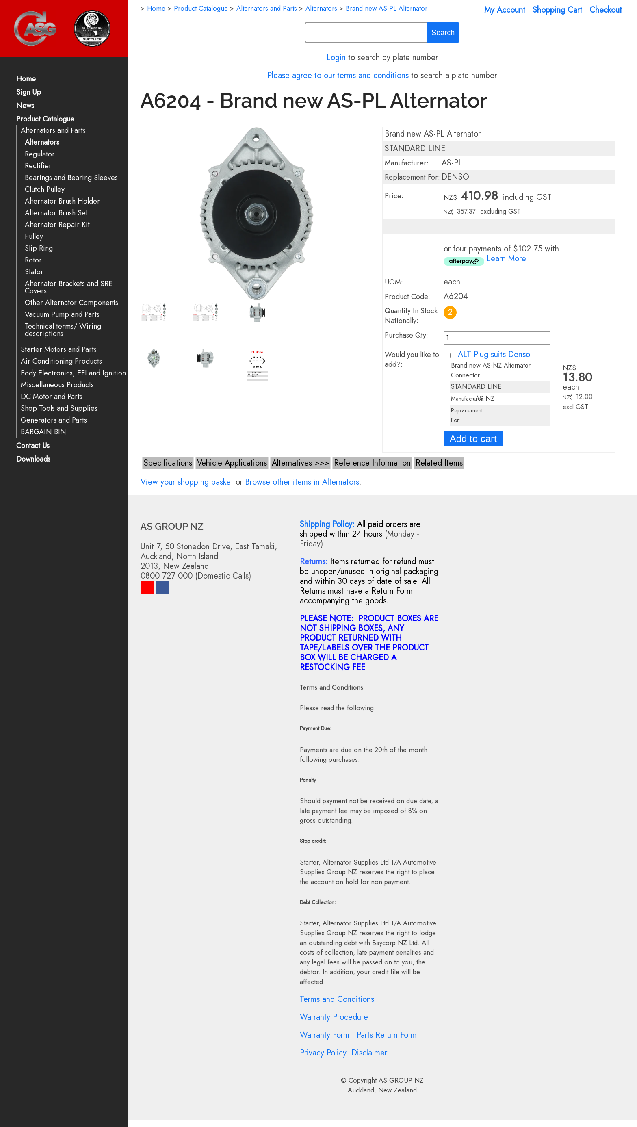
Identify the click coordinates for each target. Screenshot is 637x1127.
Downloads (33, 459)
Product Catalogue (45, 119)
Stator (34, 272)
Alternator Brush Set (56, 213)
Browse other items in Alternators (302, 482)
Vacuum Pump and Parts (62, 315)
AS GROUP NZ (401, 1080)
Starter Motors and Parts (59, 349)
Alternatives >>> (300, 463)
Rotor (33, 260)
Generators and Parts (54, 420)
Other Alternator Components (71, 303)
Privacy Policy (323, 1053)
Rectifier (38, 166)
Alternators (42, 142)
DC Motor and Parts (51, 397)
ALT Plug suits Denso (494, 354)
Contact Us (33, 446)
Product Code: (407, 296)
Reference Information (372, 463)
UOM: (394, 282)
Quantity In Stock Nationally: (411, 316)
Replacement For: (412, 177)
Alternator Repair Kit (57, 225)
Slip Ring (39, 248)
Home (26, 79)
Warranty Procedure (334, 1017)
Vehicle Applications (232, 463)
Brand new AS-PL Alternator (386, 8)
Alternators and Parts (53, 130)
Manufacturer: (407, 163)
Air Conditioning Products (61, 361)
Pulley (34, 237)
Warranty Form (324, 1035)
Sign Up (28, 93)
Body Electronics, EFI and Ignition (73, 373)
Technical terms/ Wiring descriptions (63, 330)
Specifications (168, 463)
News (25, 106)
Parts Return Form (387, 1035)
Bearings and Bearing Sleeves (71, 178)
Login (336, 57)
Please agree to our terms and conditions (338, 75)
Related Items (439, 463)
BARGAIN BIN (43, 432)
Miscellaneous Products (57, 385)
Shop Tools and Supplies (59, 408)
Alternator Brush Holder (62, 201)
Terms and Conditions (337, 999)
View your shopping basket (187, 482)
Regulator (40, 154)
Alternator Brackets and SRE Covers (69, 287)
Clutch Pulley (45, 189)
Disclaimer (369, 1053)
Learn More (506, 258)
